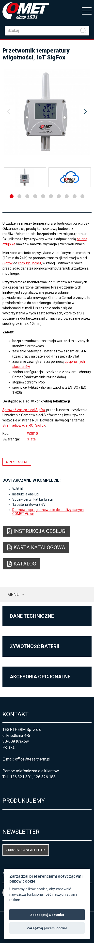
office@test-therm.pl (32, 759)
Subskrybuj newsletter (25, 850)
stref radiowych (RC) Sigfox (23, 425)
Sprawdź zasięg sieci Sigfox (24, 410)
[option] (47, 112)
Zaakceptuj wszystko (47, 915)
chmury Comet (29, 263)
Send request (17, 461)
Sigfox (7, 263)
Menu (13, 594)
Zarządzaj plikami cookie (47, 928)
